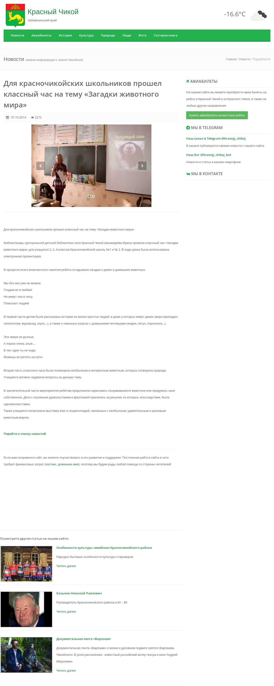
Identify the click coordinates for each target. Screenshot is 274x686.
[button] (40, 184)
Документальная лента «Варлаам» (83, 639)
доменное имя (68, 464)
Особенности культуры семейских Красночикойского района (104, 547)
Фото (142, 35)
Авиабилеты (41, 35)
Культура (86, 35)
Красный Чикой (53, 11)
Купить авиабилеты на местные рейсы (216, 115)
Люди (126, 35)
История (65, 35)
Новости (17, 35)
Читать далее (66, 566)
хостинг (51, 464)
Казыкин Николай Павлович (79, 593)
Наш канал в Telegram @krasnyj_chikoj (216, 138)
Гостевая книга (166, 35)
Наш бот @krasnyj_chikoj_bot (208, 155)
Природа (108, 35)
